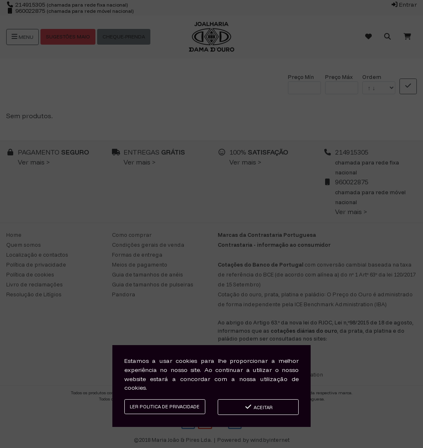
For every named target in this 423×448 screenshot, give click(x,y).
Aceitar (258, 406)
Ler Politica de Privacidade (165, 407)
